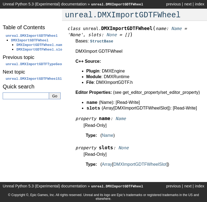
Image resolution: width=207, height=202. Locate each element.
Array (107, 163)
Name (107, 135)
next (188, 4)
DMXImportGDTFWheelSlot (140, 163)
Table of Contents (24, 27)
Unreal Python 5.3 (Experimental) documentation (45, 4)
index (199, 4)
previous (173, 4)
